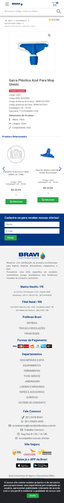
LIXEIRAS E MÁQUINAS (32, 386)
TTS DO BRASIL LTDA (28, 111)
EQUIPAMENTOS (32, 365)
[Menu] (7, 4)
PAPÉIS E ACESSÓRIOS (32, 392)
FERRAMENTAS (32, 370)
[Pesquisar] (59, 11)
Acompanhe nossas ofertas (32, 438)
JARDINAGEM (32, 381)
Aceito (33, 495)
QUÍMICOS (32, 397)
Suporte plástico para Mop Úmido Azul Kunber (48, 171)
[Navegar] (3, 169)
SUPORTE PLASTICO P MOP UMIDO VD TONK (16, 173)
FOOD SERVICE (32, 376)
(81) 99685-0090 (32, 421)
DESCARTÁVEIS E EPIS (32, 360)
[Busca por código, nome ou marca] (29, 11)
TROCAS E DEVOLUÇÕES (32, 328)
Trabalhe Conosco (32, 430)
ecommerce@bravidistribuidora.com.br (32, 425)
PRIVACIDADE (32, 333)
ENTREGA (32, 323)
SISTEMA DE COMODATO (32, 402)
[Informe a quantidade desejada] (16, 195)
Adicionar (16, 201)
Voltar (54, 19)
